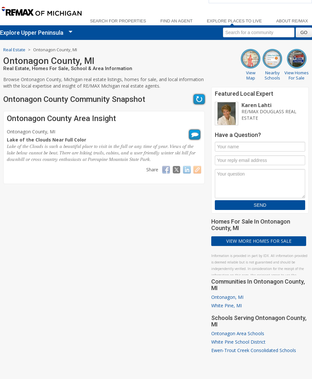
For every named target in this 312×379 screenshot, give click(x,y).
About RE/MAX (292, 21)
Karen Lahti (256, 105)
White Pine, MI (226, 305)
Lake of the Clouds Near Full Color (46, 140)
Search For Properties (118, 21)
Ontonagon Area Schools (237, 333)
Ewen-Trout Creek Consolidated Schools (253, 350)
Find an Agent (176, 21)
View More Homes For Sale (259, 241)
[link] (41, 11)
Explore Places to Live (234, 21)
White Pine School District (238, 342)
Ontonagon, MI (227, 297)
